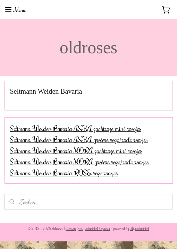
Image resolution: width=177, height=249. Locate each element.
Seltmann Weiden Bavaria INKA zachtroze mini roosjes (75, 128)
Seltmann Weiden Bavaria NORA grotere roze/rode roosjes (79, 161)
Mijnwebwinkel (139, 228)
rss (80, 228)
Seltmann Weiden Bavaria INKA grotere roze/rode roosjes (79, 139)
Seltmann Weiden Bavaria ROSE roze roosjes (64, 172)
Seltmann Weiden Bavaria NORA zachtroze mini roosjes (76, 150)
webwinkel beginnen (97, 228)
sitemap (71, 228)
